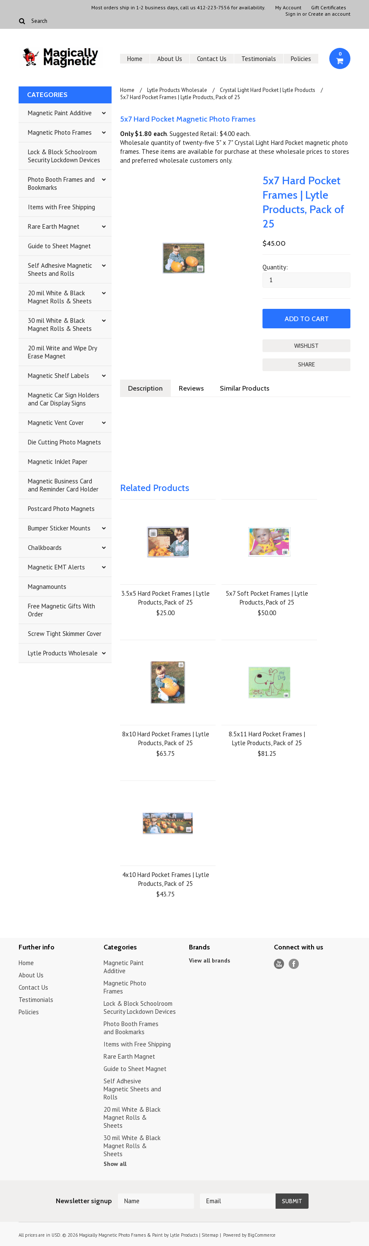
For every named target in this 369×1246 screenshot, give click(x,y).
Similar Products (244, 388)
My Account (288, 8)
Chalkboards (45, 548)
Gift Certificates (328, 8)
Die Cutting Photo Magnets (64, 442)
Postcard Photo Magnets (61, 509)
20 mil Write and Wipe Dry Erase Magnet (62, 352)
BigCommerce (262, 1235)
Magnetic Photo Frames (60, 132)
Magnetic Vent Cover (56, 423)
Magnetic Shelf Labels (58, 376)
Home (134, 59)
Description (145, 388)
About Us (169, 59)
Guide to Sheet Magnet (59, 246)
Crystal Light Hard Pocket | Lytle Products (267, 90)
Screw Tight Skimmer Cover (64, 634)
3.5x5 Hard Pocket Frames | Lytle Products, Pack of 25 (165, 597)
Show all (115, 1164)
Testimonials (258, 59)
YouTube (279, 964)
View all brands (209, 960)
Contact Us (212, 59)
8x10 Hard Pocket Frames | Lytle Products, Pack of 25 (165, 738)
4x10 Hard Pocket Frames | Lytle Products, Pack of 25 (165, 879)
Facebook (294, 964)
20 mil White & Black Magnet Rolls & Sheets (60, 297)
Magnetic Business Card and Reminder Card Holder (63, 485)
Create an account (329, 14)
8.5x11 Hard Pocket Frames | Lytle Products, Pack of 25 (267, 738)
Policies (301, 59)
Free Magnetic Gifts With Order (61, 610)
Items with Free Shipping (61, 207)
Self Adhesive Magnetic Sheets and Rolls (60, 269)
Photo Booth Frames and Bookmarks (61, 183)
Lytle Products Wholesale (63, 653)
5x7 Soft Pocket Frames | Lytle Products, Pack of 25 (267, 597)
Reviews (191, 388)
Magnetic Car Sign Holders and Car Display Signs (63, 399)
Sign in (293, 14)
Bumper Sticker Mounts (59, 528)
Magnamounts (47, 587)
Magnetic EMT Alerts (56, 567)
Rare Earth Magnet (53, 226)
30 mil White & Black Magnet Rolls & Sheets (60, 324)
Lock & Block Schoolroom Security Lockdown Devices (64, 156)
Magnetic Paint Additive (60, 113)
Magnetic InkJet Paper (57, 462)
